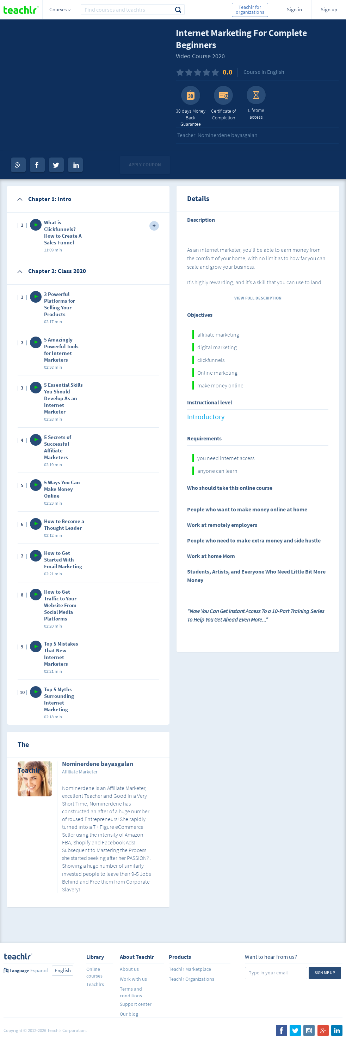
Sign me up (325, 972)
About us (129, 969)
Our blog (129, 1014)
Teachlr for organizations (250, 9)
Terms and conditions (131, 992)
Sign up (329, 9)
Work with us (133, 979)
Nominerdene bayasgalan (97, 764)
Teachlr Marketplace (190, 969)
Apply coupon (145, 165)
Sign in (294, 9)
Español (39, 970)
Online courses (94, 972)
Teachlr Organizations (191, 979)
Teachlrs (95, 984)
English (63, 970)
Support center (136, 1004)
